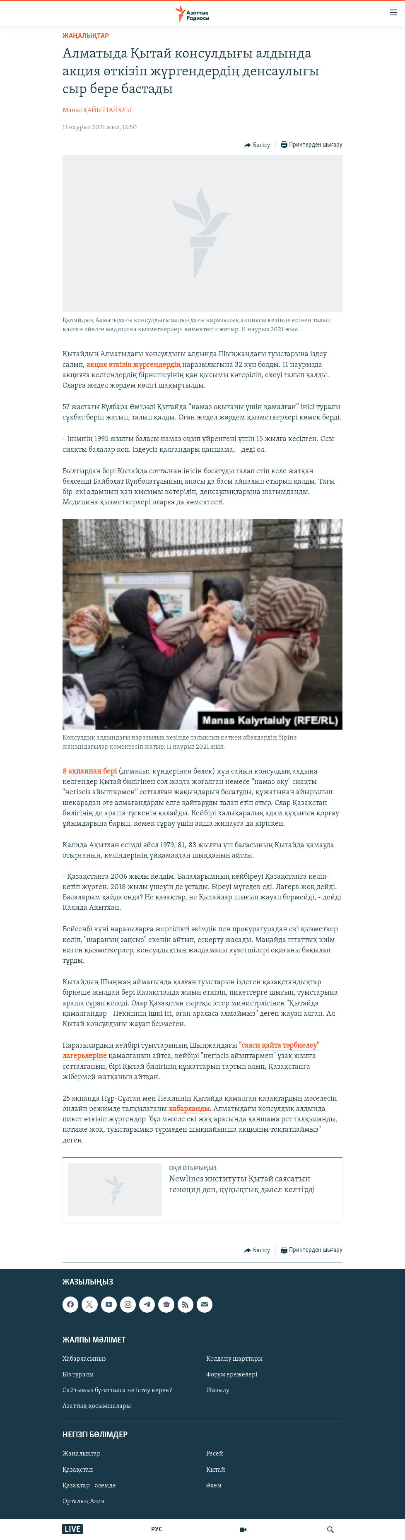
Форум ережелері (232, 1374)
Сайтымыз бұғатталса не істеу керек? (117, 1390)
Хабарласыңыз (84, 1359)
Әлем (214, 1485)
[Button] (257, 145)
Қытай (215, 1469)
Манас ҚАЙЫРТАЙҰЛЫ (97, 110)
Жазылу (217, 1390)
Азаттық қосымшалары (97, 1406)
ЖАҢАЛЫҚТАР (86, 36)
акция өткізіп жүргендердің (134, 365)
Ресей (214, 1454)
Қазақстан (78, 1469)
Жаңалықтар (82, 1454)
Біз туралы (78, 1374)
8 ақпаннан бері (90, 772)
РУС (156, 1529)
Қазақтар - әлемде (89, 1485)
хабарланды (189, 1109)
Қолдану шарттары (234, 1359)
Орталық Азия (83, 1501)
